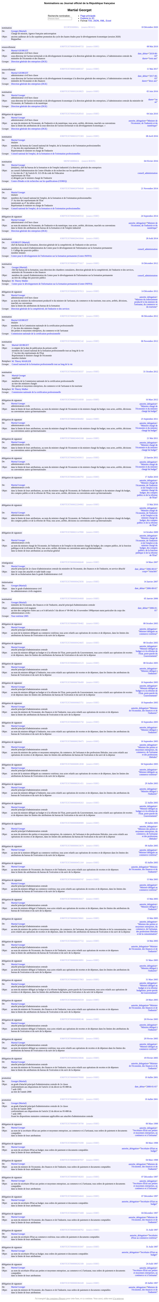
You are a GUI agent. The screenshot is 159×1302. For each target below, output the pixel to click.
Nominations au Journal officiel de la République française (79, 3)
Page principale (87, 16)
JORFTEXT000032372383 (72, 136)
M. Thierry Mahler (21, 281)
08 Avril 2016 (152, 136)
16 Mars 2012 (152, 399)
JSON (96, 21)
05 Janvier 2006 (151, 598)
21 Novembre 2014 (149, 188)
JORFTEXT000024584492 (72, 419)
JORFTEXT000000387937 (72, 1160)
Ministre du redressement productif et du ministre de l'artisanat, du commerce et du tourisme (146, 303)
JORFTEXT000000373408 (72, 1213)
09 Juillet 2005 (151, 823)
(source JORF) (92, 46)
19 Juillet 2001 (151, 1077)
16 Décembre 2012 (149, 263)
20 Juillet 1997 (151, 1283)
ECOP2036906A (71, 27)
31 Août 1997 (152, 1230)
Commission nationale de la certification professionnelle (35, 334)
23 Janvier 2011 (151, 457)
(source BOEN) (88, 161)
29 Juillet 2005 (151, 783)
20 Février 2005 (151, 1019)
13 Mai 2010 (152, 504)
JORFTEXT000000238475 (72, 741)
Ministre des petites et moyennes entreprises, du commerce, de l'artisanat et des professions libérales (146, 752)
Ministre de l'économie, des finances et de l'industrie (143, 710)
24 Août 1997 (152, 1264)
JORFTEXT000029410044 (72, 238)
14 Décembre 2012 (149, 291)
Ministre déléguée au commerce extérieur (148, 632)
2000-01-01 (151, 1086)
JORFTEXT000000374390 (72, 1143)
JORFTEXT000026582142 (72, 341)
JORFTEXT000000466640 (72, 562)
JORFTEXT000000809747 (72, 879)
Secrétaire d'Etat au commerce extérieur (144, 1236)
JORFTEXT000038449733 (72, 46)
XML (102, 21)
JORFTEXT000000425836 (72, 581)
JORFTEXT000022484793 (72, 477)
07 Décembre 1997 (149, 1177)
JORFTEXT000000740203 (72, 1177)
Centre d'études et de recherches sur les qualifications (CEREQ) (39, 181)
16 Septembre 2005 (149, 682)
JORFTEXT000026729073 (72, 316)
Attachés (153, 571)
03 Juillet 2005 (151, 862)
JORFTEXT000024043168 (72, 438)
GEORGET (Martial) (21, 242)
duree (144, 58)
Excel (108, 21)
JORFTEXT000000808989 (72, 823)
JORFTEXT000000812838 (72, 764)
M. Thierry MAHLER (22, 361)
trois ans (153, 58)
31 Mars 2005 (152, 960)
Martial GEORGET (21, 50)
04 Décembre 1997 (149, 1213)
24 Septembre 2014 (149, 216)
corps (144, 571)
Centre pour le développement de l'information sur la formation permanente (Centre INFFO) (51, 256)
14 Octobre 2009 (150, 532)
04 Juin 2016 (152, 114)
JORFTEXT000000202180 (72, 1264)
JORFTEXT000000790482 (72, 623)
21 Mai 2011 (152, 438)
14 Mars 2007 (152, 562)
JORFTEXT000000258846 (72, 1058)
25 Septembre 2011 (149, 419)
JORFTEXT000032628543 (72, 114)
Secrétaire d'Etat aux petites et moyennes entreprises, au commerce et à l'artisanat (145, 1132)
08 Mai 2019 (152, 46)
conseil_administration (148, 173)
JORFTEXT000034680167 (72, 69)
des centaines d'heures (56, 1298)
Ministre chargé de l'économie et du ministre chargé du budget (146, 408)
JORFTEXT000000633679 (72, 846)
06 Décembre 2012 (149, 316)
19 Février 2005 (151, 1058)
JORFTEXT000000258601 (72, 918)
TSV (90, 21)
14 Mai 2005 (152, 941)
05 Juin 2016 (152, 91)
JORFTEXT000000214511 (72, 1099)
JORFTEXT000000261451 (72, 783)
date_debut (142, 53)
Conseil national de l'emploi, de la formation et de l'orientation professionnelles (45, 153)
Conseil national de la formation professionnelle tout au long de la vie (42, 364)
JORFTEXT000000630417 (72, 899)
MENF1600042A (71, 161)
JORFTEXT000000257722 (72, 941)
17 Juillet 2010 (151, 477)
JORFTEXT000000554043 (72, 1196)
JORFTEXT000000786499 (72, 682)
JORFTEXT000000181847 (72, 1247)
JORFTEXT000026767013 (72, 291)
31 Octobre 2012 (150, 371)
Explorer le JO (87, 18)
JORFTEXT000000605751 (72, 702)
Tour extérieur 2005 (19, 616)
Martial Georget (19, 95)
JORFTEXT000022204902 (72, 504)
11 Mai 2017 (152, 69)
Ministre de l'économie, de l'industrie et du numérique (144, 123)
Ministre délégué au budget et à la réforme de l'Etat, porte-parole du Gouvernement (147, 652)
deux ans (153, 81)
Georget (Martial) (20, 31)
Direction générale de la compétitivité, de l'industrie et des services (40, 309)
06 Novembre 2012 (149, 341)
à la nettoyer (118, 1298)
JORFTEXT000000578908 (72, 1077)
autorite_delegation (137, 121)
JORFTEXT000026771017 (72, 263)
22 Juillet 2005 (151, 803)
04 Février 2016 (151, 161)
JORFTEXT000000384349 (72, 1283)
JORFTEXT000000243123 (72, 663)
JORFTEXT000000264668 (72, 598)
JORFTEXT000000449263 (72, 803)
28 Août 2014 (152, 238)
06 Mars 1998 (152, 1123)
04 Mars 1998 (152, 1160)
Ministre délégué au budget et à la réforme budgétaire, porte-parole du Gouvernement (147, 989)
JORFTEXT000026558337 (72, 371)
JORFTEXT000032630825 (72, 91)
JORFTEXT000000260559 (72, 1000)
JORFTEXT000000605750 (72, 722)
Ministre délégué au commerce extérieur (148, 888)
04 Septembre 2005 (149, 764)
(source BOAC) (88, 27)
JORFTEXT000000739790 (72, 1123)
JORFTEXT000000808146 (72, 1019)
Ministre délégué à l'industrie (149, 672)
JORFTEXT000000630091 (72, 960)
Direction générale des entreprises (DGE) (29, 61)
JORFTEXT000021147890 (72, 532)
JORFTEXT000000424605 (72, 643)
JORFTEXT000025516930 (72, 399)
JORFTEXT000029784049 (72, 188)
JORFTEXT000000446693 (72, 1038)
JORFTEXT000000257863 (72, 979)
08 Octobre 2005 (150, 623)
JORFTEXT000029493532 (72, 216)
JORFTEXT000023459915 (72, 457)
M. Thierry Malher (21, 389)
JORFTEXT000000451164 (72, 862)
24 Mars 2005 (152, 1000)
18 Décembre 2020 (149, 27)
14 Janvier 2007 (151, 581)
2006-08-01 (151, 569)
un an (156, 100)
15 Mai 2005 (152, 879)
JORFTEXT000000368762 (72, 1230)
